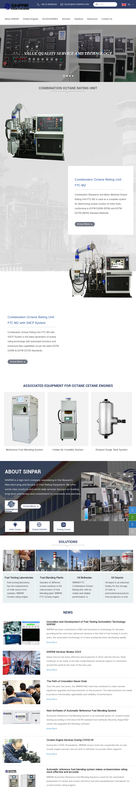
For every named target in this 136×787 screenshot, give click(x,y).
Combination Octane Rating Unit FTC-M (44, 735)
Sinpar (26, 783)
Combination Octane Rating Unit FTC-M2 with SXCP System (32, 184)
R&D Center (15, 392)
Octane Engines (30, 21)
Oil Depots (117, 440)
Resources (92, 21)
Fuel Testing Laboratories (19, 440)
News (68, 475)
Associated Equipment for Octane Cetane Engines (68, 248)
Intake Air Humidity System (67, 312)
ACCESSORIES (50, 21)
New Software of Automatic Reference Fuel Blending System (81, 573)
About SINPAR (12, 21)
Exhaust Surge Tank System (111, 312)
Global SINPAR (39, 392)
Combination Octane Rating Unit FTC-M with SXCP (46, 741)
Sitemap (111, 783)
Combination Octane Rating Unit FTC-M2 (99, 115)
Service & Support (74, 735)
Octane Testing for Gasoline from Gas (68, 691)
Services (66, 21)
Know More (83, 155)
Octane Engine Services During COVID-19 (70, 602)
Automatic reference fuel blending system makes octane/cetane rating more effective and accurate (87, 633)
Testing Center (64, 392)
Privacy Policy (125, 783)
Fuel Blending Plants (51, 440)
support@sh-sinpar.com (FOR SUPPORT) (116, 748)
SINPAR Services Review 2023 (64, 514)
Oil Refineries (84, 440)
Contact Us (107, 21)
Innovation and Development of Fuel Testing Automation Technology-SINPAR (86, 485)
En (129, 4)
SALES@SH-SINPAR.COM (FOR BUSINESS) (117, 741)
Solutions (78, 21)
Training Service (73, 739)
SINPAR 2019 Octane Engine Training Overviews (74, 662)
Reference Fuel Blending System (24, 312)
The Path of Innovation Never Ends (67, 544)
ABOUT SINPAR (23, 334)
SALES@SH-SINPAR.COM (76, 4)
